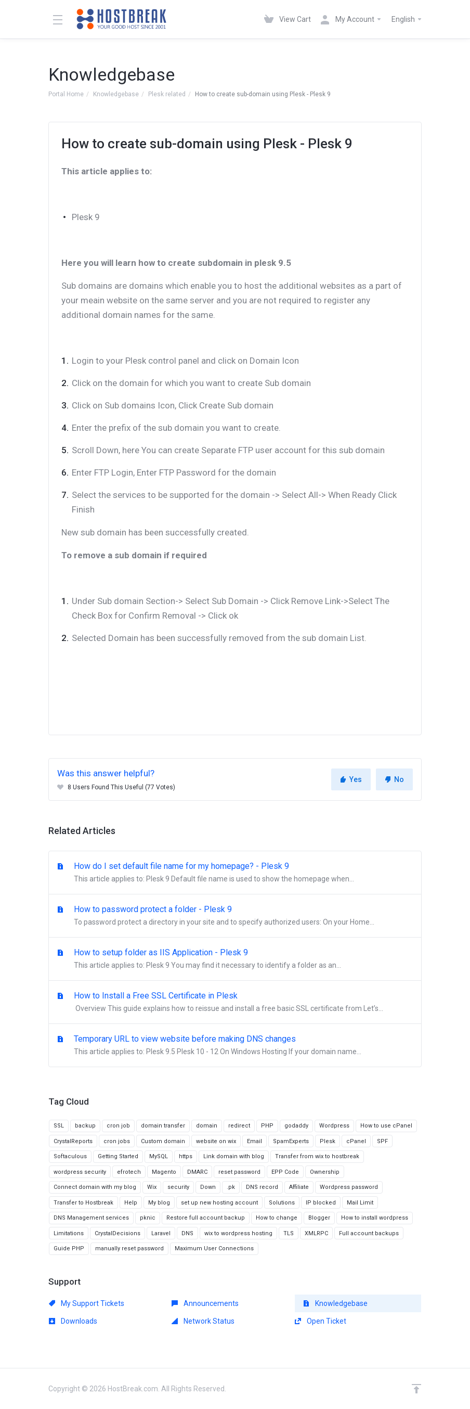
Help (130, 1202)
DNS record (262, 1187)
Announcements (205, 1303)
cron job (118, 1125)
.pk (231, 1187)
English (407, 19)
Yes (351, 779)
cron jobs (116, 1141)
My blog (159, 1202)
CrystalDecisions (117, 1233)
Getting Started (118, 1156)
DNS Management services (91, 1217)
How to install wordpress (374, 1217)
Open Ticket (320, 1321)
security (178, 1187)
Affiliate (299, 1187)
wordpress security (80, 1172)
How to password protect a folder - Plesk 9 (235, 916)
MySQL (158, 1156)
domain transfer (163, 1125)
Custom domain (163, 1141)
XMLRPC (316, 1233)
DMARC (197, 1172)
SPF (382, 1141)
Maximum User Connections (214, 1248)
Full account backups (369, 1233)
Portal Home (66, 94)
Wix (151, 1187)
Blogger (319, 1217)
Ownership (325, 1172)
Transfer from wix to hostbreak (317, 1156)
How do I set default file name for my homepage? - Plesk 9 (235, 873)
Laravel (161, 1233)
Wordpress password (349, 1187)
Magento (164, 1172)
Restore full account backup (205, 1217)
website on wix (216, 1141)
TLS (288, 1233)
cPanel (356, 1141)
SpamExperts (291, 1141)
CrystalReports (73, 1141)
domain (206, 1125)
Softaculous (70, 1156)
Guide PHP (69, 1248)
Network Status (203, 1321)
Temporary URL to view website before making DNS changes (235, 1046)
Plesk (327, 1141)
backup (85, 1125)
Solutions (282, 1202)
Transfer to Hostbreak (83, 1202)
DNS (187, 1233)
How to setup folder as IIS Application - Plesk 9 (235, 959)
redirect (239, 1125)
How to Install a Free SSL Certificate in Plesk (235, 1003)
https (185, 1156)
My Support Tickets (86, 1303)
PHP (267, 1125)
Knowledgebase (116, 94)
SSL (59, 1125)
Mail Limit (360, 1202)
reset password (239, 1172)
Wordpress (334, 1125)
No (394, 779)
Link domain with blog (233, 1156)
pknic (147, 1217)
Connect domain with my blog (95, 1187)
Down (208, 1187)
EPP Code (285, 1172)
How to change (276, 1217)
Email (254, 1141)
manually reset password (129, 1248)
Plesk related (167, 94)
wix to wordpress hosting (238, 1233)
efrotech (129, 1172)
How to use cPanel (386, 1125)
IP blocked (321, 1202)
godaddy (296, 1125)
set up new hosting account (219, 1202)
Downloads (73, 1321)
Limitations (69, 1233)
